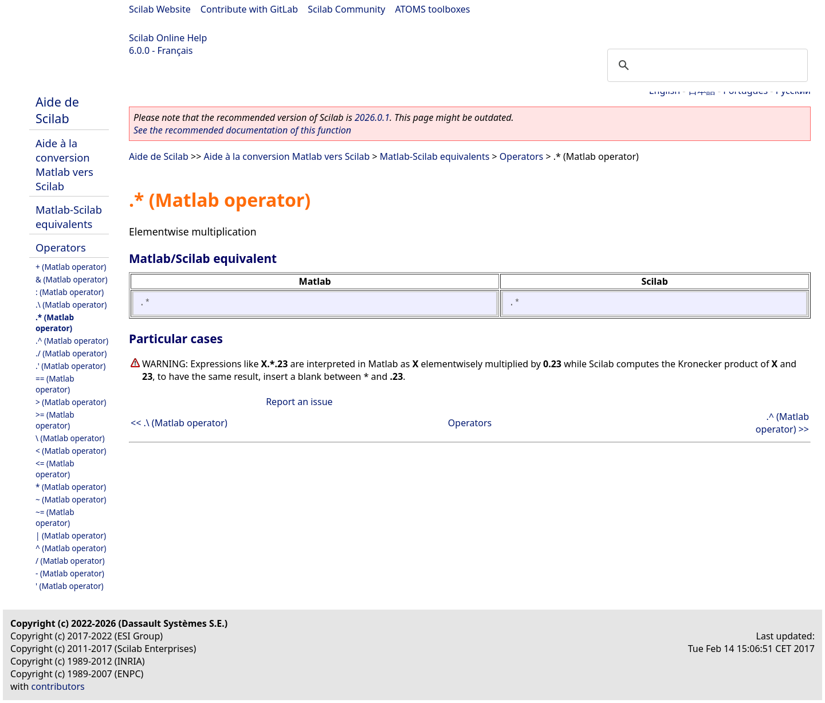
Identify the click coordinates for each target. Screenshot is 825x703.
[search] (706, 65)
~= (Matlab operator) (55, 517)
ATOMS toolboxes (432, 9)
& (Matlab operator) (72, 279)
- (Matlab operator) (70, 573)
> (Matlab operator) (71, 401)
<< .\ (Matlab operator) (179, 423)
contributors (58, 686)
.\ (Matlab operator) (71, 304)
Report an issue (299, 401)
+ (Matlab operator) (71, 266)
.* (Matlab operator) (55, 322)
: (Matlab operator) (70, 291)
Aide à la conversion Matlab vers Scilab (64, 164)
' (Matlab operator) (70, 585)
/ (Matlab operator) (70, 560)
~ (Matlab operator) (71, 499)
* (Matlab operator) (71, 486)
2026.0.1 (372, 117)
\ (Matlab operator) (70, 438)
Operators (61, 247)
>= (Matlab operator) (55, 420)
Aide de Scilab (57, 110)
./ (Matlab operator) (71, 353)
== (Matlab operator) (55, 384)
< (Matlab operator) (71, 450)
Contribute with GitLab (249, 9)
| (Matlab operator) (71, 535)
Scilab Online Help (168, 38)
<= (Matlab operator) (55, 469)
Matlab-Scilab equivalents (69, 216)
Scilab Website (160, 9)
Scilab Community (346, 9)
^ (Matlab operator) (71, 548)
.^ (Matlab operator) (72, 340)
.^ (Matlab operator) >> (782, 422)
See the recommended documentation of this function (242, 130)
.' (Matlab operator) (70, 365)
